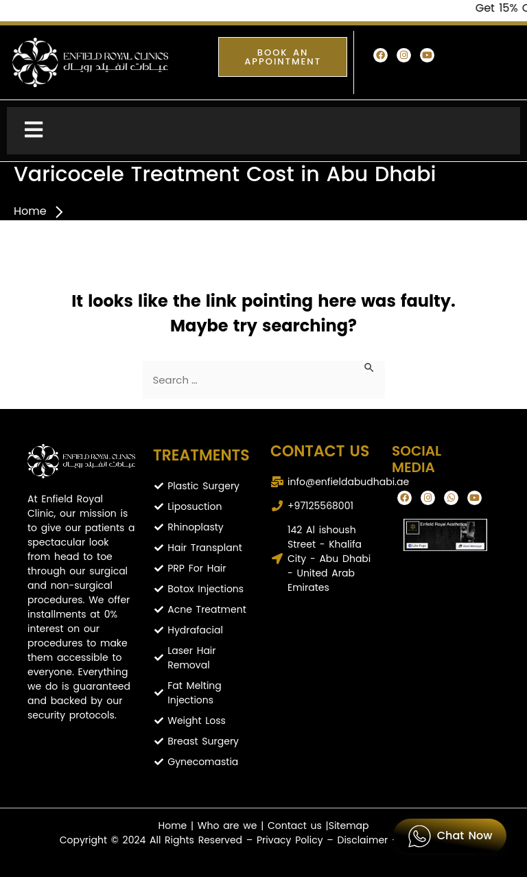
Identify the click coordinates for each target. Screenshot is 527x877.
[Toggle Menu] (263, 130)
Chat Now (450, 836)
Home (30, 211)
